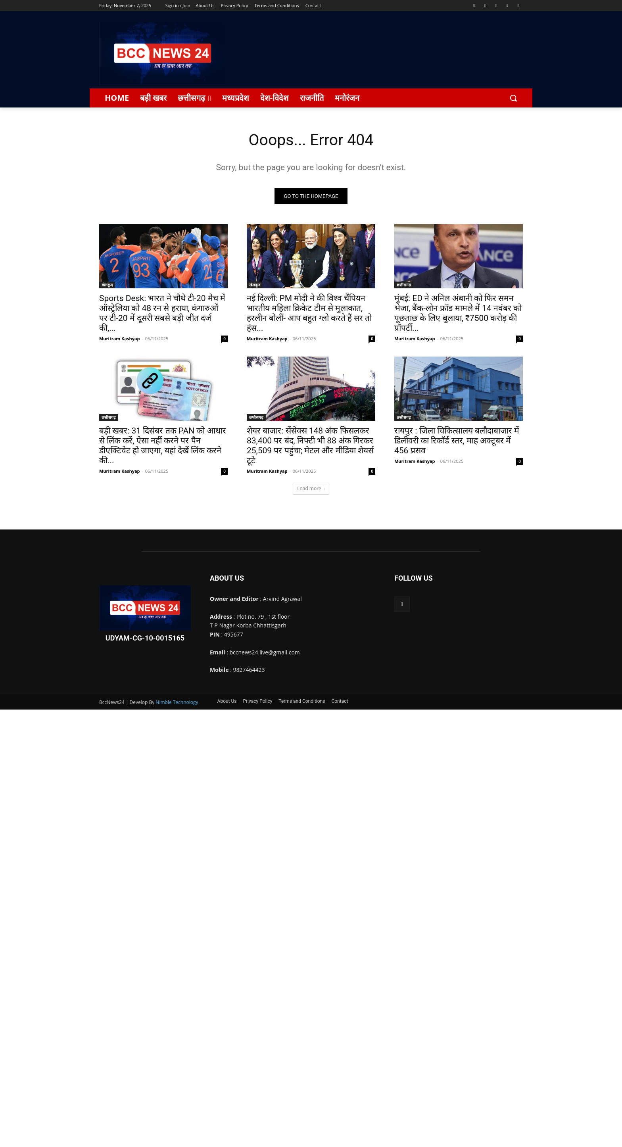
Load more (311, 488)
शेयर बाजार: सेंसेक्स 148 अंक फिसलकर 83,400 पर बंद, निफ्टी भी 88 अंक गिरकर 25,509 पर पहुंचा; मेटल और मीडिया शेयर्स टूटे (310, 446)
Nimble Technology (177, 702)
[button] (513, 97)
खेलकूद (107, 285)
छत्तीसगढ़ (404, 285)
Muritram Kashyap (119, 339)
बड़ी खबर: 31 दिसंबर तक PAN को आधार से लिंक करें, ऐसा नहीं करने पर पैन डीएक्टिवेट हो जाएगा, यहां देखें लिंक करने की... (162, 446)
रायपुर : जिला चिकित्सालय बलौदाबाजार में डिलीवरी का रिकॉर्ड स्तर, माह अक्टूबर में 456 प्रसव (456, 441)
